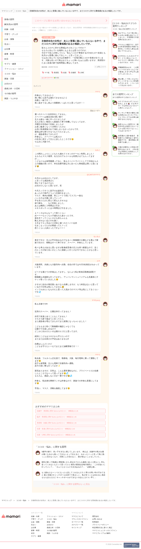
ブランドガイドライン (80, 519)
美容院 (56, 73)
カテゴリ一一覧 (77, 525)
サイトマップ (77, 528)
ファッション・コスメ (14, 69)
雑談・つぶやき (11, 98)
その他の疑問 (10, 93)
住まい (7, 44)
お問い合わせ (97, 519)
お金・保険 (9, 39)
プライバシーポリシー (100, 525)
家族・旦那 (9, 79)
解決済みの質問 (11, 24)
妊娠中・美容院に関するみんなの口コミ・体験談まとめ (57, 411)
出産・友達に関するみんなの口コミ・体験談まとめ (56, 429)
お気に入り (101, 67)
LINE (82, 73)
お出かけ (8, 83)
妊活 (6, 59)
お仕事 (7, 49)
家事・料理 (9, 54)
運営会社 (95, 516)
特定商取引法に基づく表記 (102, 528)
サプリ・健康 (10, 64)
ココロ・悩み (10, 74)
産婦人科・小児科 (12, 88)
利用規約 (95, 522)
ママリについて (77, 516)
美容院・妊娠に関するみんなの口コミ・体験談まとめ (57, 423)
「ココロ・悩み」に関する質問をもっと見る (70, 484)
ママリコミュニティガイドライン (104, 530)
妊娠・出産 (9, 29)
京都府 (73, 73)
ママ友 (46, 73)
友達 (65, 73)
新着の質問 (9, 19)
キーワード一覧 (77, 522)
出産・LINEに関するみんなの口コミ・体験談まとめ (56, 435)
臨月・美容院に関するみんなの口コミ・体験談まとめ (57, 417)
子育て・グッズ (11, 34)
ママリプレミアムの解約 (101, 533)
